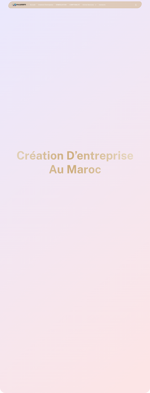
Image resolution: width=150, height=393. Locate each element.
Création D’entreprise (45, 5)
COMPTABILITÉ (74, 5)
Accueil (32, 5)
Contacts (102, 5)
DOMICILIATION (61, 5)
